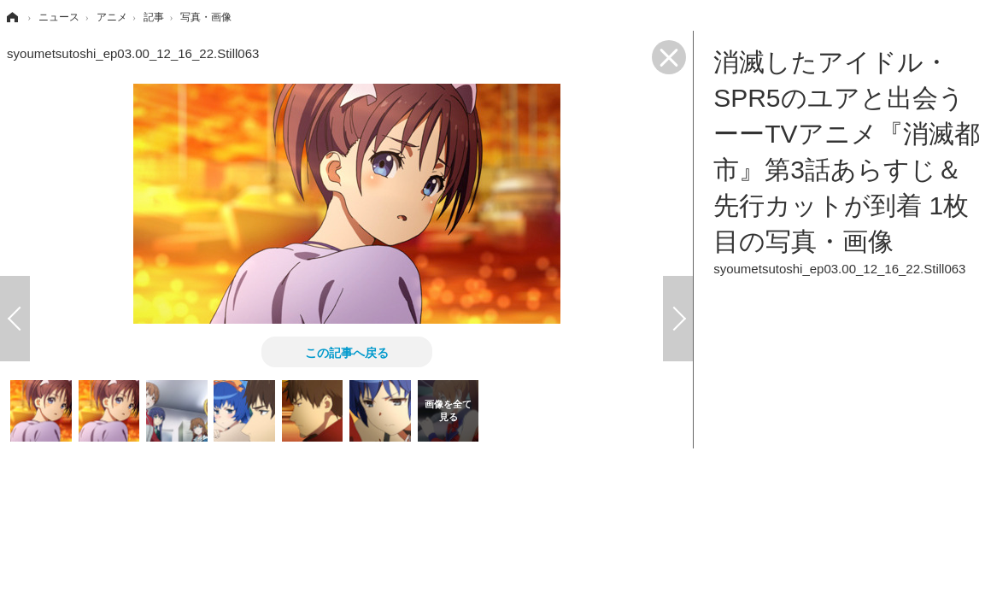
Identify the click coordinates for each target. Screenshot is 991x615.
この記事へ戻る (347, 352)
